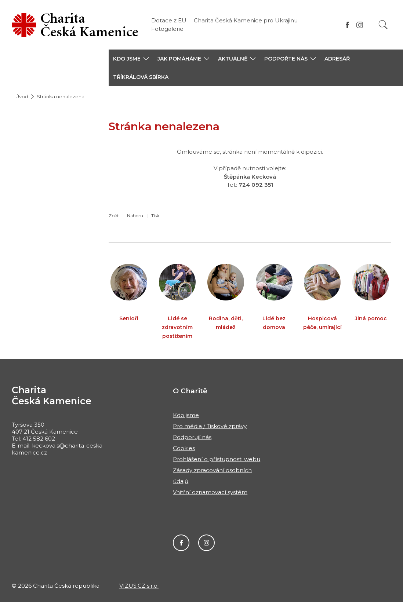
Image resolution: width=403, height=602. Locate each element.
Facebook (181, 542)
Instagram (206, 542)
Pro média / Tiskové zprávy (210, 426)
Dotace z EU (168, 20)
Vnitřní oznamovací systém (210, 492)
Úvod (21, 96)
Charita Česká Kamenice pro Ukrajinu (246, 20)
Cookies (184, 448)
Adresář (337, 58)
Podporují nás (192, 437)
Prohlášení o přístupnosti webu (216, 459)
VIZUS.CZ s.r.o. (139, 585)
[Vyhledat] (383, 25)
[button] (131, 59)
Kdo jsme (186, 415)
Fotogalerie (167, 28)
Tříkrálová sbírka (140, 77)
